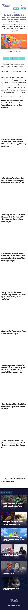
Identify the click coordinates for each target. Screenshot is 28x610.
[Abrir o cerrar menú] (25, 5)
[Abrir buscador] (21, 5)
